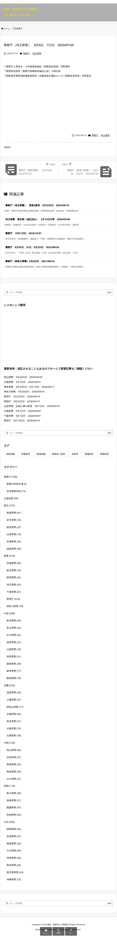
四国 (9, 785)
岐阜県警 (14, 670)
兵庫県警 (14, 735)
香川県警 (14, 793)
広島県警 (14, 757)
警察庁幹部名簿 (17, 483)
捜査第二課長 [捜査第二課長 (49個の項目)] (58, 454)
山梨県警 (14, 649)
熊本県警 (14, 865)
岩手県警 (14, 519)
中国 (9, 742)
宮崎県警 (14, 857)
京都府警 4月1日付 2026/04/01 (22, 382)
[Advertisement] (58, 104)
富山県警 (14, 627)
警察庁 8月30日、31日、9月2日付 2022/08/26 (32, 247)
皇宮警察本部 (16, 491)
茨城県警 (14, 563)
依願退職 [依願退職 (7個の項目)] (10, 454)
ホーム (7, 28)
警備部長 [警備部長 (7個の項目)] (89, 454)
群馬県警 (14, 577)
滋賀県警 (14, 692)
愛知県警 (14, 678)
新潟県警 (14, 620)
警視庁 (13, 598)
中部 (9, 613)
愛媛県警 (14, 807)
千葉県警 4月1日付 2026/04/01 (22, 415)
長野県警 (14, 656)
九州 (9, 821)
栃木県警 (14, 570)
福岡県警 (14, 829)
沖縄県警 (14, 879)
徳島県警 (14, 800)
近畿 (9, 685)
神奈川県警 (15, 606)
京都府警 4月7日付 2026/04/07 (23, 410)
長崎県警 (14, 843)
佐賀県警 (14, 836)
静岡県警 (14, 663)
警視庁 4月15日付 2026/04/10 (22, 420)
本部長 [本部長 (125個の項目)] (75, 454)
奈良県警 (14, 721)
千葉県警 (14, 591)
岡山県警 (14, 750)
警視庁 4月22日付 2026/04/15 (22, 401)
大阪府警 (14, 728)
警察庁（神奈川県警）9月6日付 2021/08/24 (29, 261)
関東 (9, 555)
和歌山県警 (15, 706)
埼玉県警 (36, 53)
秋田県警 (14, 527)
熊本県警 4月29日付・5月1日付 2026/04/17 (29, 386)
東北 (9, 505)
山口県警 (14, 778)
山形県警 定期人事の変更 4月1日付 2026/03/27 (32, 406)
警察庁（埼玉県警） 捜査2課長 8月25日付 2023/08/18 (37, 205)
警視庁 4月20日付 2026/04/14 (22, 396)
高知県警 (14, 814)
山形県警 (14, 534)
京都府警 (14, 714)
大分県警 (14, 850)
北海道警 (11, 498)
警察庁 (19, 28)
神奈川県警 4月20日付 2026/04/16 (24, 391)
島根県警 (14, 764)
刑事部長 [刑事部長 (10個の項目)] (25, 454)
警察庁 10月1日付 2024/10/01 (23, 233)
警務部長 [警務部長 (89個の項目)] (104, 454)
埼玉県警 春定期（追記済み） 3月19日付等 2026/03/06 (37, 219)
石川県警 (14, 635)
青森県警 (14, 512)
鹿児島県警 (15, 872)
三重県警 (14, 699)
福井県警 (14, 642)
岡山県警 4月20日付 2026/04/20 (23, 377)
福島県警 (14, 548)
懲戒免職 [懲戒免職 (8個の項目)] (41, 454)
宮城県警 (14, 541)
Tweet (7, 147)
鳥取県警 (14, 771)
